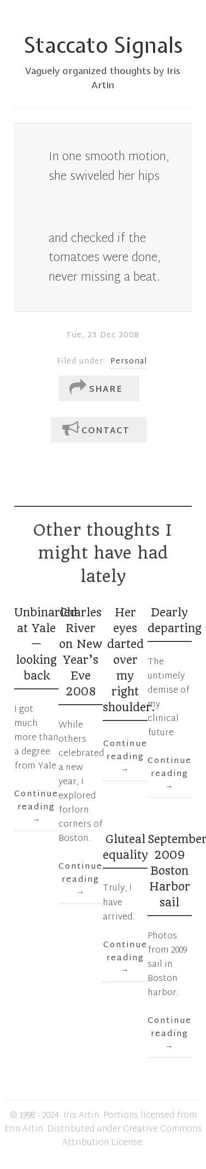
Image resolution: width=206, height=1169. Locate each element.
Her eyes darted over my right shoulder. (129, 660)
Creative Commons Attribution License (132, 1136)
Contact (96, 429)
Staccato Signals (103, 45)
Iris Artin (81, 1116)
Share (95, 388)
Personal (128, 361)
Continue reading (36, 807)
